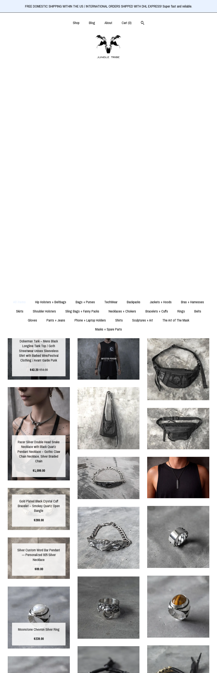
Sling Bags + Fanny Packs (82, 95)
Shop (76, 22)
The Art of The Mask (175, 104)
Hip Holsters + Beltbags (50, 86)
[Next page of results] (145, 572)
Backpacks (133, 86)
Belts (197, 95)
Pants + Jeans (55, 104)
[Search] (142, 23)
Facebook (108, 636)
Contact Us (38, 664)
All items (19, 86)
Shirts (119, 104)
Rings (181, 95)
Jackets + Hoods (161, 86)
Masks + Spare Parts (108, 113)
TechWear (110, 86)
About (108, 22)
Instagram (108, 643)
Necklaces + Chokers (122, 95)
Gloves (32, 104)
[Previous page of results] (72, 572)
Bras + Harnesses (192, 86)
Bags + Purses (85, 86)
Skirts (19, 95)
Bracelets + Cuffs (156, 95)
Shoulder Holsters (44, 95)
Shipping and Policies (38, 657)
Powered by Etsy (178, 650)
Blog (92, 22)
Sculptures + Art (142, 104)
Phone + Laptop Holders (90, 104)
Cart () (127, 22)
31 (128, 572)
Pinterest (108, 650)
